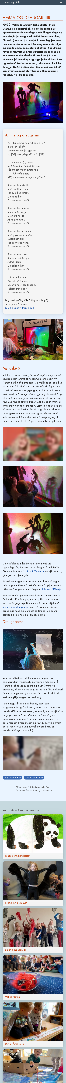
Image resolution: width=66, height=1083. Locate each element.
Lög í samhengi (12, 777)
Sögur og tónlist (34, 777)
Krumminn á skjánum (16, 903)
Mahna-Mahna (12, 997)
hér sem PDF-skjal (52, 589)
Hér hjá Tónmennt (35, 571)
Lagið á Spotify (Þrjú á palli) (20, 308)
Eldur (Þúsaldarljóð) (15, 950)
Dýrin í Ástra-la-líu (14, 1044)
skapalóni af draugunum (16, 607)
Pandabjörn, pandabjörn (17, 856)
